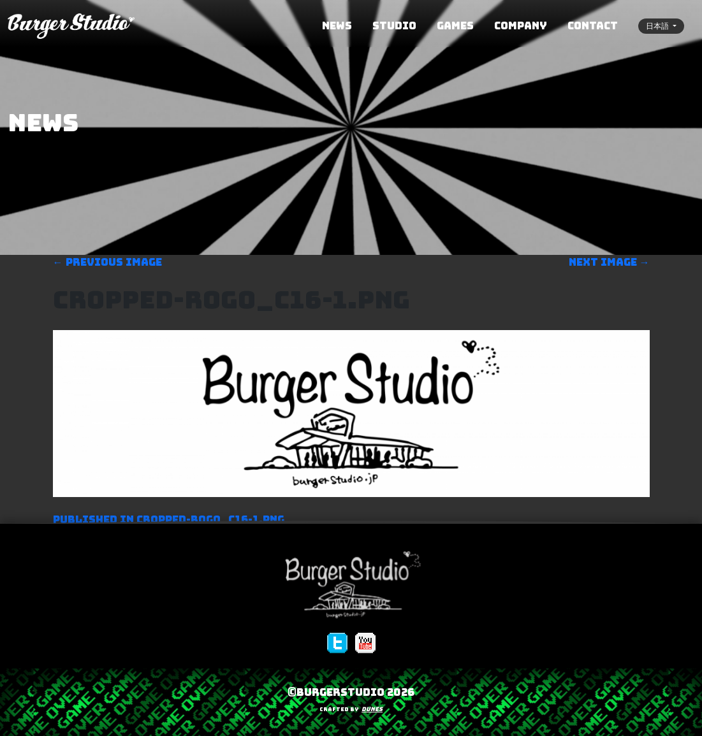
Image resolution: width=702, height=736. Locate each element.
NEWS (337, 25)
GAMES (455, 25)
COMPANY (520, 25)
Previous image (107, 262)
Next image (609, 262)
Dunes (372, 709)
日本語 (658, 26)
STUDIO (394, 25)
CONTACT (592, 25)
